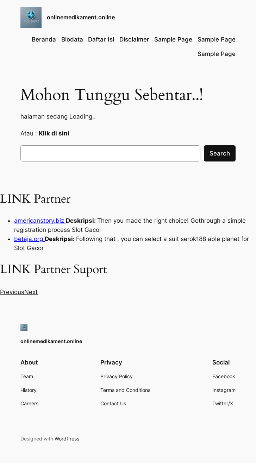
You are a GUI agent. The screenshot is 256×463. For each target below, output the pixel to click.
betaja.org (29, 238)
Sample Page (173, 39)
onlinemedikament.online (81, 17)
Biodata (72, 39)
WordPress (67, 439)
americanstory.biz (40, 220)
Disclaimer (134, 39)
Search (220, 153)
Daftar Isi (101, 39)
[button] (12, 292)
